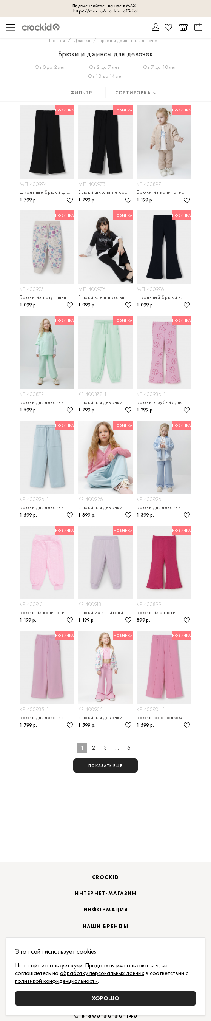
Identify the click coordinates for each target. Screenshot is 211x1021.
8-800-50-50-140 (109, 1015)
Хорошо (105, 998)
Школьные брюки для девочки (47, 192)
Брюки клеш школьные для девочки (105, 297)
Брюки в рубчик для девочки (164, 402)
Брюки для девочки (42, 402)
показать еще (105, 765)
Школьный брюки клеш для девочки (164, 297)
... (117, 748)
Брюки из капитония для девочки (164, 192)
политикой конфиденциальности (56, 981)
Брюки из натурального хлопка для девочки (47, 297)
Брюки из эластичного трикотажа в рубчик (164, 612)
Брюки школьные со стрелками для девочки (105, 192)
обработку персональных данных (102, 973)
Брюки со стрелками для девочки (164, 717)
